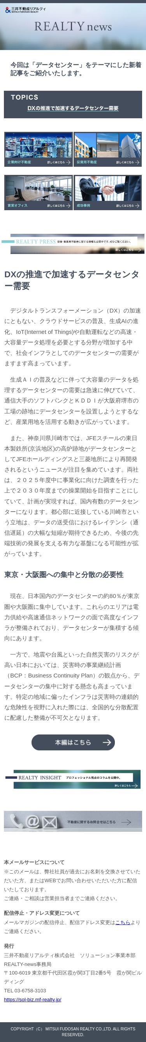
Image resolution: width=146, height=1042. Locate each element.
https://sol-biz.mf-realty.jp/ (32, 999)
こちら (122, 922)
